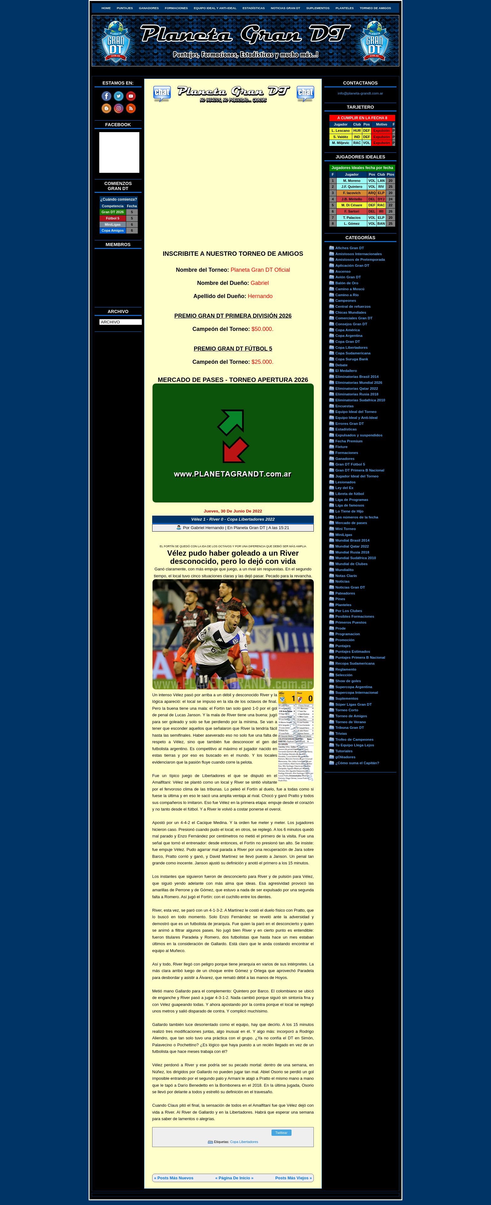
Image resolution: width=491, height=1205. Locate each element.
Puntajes (125, 8)
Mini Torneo (345, 529)
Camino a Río (347, 295)
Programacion (347, 634)
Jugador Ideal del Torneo (357, 476)
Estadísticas (254, 8)
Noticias (342, 581)
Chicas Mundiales (350, 312)
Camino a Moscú (349, 289)
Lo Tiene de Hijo (349, 511)
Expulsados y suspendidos (358, 435)
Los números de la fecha (356, 517)
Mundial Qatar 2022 (352, 546)
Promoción (344, 640)
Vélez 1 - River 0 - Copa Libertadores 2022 (233, 519)
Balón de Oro (346, 283)
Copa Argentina (348, 335)
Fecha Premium (349, 441)
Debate (341, 365)
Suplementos (317, 8)
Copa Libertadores (244, 1142)
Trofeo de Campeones (354, 739)
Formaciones (176, 8)
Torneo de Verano (350, 722)
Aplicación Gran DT (352, 265)
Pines (340, 599)
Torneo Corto (346, 710)
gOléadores (345, 757)
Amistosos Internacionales (358, 254)
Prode (340, 628)
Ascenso (343, 271)
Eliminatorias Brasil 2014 (357, 376)
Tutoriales (344, 751)
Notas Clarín (346, 576)
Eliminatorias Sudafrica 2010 (360, 400)
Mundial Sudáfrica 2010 (355, 558)
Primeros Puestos (350, 622)
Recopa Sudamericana (355, 663)
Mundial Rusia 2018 (352, 552)
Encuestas (344, 406)
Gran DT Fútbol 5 (350, 464)
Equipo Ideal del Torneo (355, 411)
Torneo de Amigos (375, 8)
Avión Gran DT (348, 277)
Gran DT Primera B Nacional (359, 470)
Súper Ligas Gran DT (353, 704)
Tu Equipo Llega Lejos (354, 745)
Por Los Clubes (348, 611)
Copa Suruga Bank (351, 359)
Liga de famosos (349, 505)
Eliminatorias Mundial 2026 (358, 382)
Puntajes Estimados (352, 651)
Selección (344, 675)
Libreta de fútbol (349, 494)
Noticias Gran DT (285, 8)
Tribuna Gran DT (349, 727)
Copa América (347, 330)
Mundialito (344, 570)
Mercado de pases (351, 523)
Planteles (345, 8)
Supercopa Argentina (353, 687)
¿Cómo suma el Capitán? (357, 763)
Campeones (345, 300)
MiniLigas (343, 535)
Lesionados (345, 482)
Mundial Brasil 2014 (352, 540)
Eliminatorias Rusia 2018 (357, 394)
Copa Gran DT (347, 341)
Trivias (341, 733)
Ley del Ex (344, 488)
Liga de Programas (351, 499)
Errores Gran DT (349, 423)
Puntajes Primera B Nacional (360, 657)
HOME (106, 8)
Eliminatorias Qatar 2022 (356, 388)
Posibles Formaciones (354, 616)
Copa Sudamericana (352, 353)
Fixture (341, 447)
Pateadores (345, 593)
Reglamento (345, 669)
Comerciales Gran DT (354, 318)
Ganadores (149, 8)
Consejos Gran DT (351, 324)
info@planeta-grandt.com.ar (360, 93)
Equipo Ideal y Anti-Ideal (215, 8)
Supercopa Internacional (356, 692)
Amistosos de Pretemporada (360, 259)
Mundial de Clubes (351, 564)
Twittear (281, 1133)
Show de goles (348, 681)
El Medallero (346, 370)
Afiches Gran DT (349, 248)
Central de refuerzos (353, 306)
